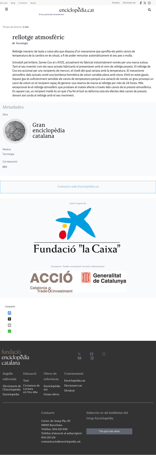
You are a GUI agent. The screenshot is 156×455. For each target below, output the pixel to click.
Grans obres (51, 394)
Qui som (4, 3)
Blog (13, 3)
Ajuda (33, 3)
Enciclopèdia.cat (74, 380)
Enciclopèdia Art (52, 387)
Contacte (23, 3)
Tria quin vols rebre (109, 431)
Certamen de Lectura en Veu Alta (31, 389)
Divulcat (116, 3)
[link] (78, 186)
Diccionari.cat (129, 3)
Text (26, 380)
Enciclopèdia (11, 394)
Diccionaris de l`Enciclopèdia (12, 387)
